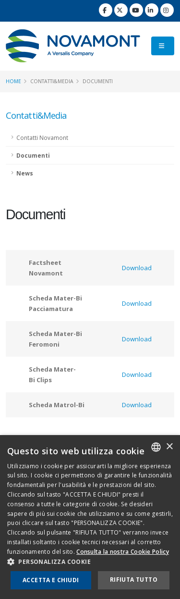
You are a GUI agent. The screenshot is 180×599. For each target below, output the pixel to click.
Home (13, 81)
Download (137, 267)
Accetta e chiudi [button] (51, 580)
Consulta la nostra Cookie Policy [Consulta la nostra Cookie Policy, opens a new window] (122, 552)
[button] (90, 562)
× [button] (169, 446)
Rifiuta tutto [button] (133, 579)
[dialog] (90, 517)
